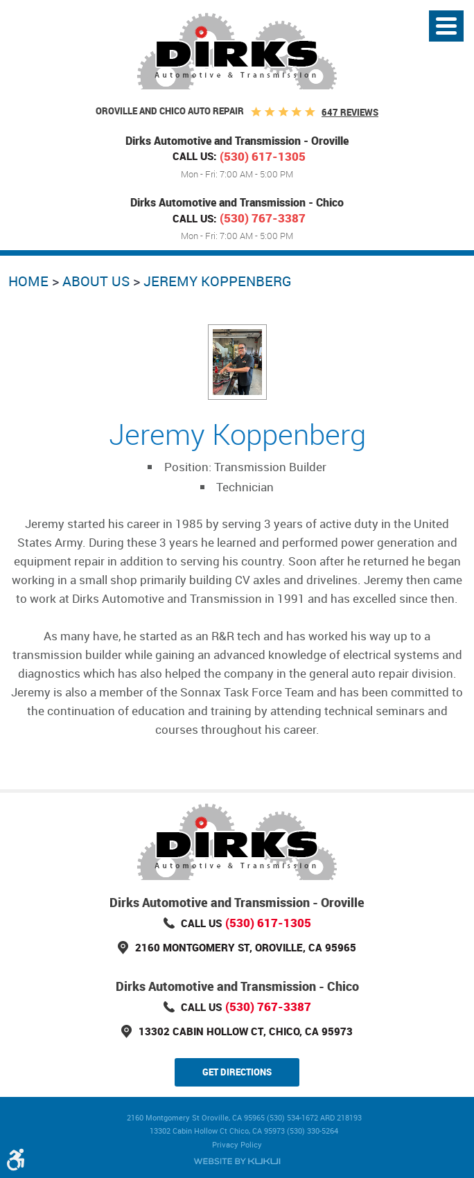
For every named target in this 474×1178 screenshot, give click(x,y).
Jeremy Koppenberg (217, 281)
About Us (96, 281)
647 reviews (350, 112)
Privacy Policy (237, 1144)
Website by (237, 1161)
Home (28, 281)
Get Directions (237, 1072)
